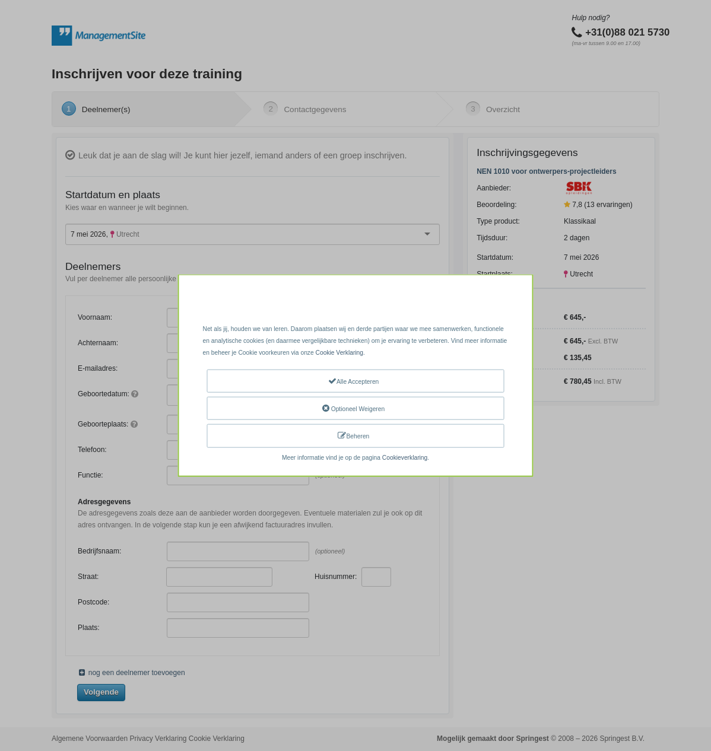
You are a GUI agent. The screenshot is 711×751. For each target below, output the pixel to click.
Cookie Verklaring (339, 352)
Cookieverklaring (404, 457)
